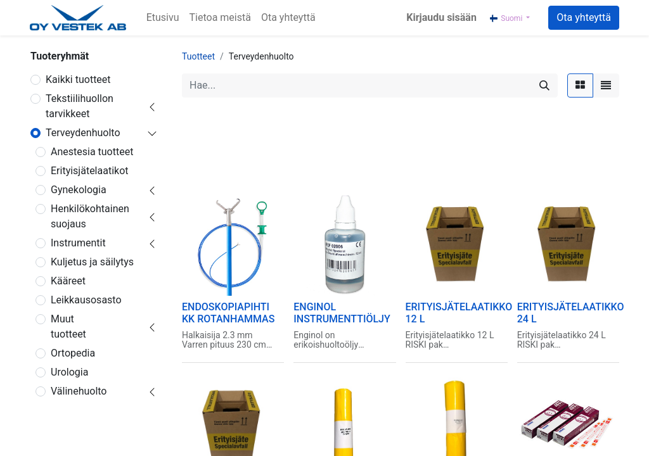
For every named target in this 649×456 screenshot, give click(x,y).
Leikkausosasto (86, 300)
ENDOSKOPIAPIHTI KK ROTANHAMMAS (228, 313)
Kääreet (68, 281)
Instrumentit (78, 243)
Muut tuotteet (68, 326)
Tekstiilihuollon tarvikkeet (79, 106)
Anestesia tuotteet (92, 152)
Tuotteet (198, 56)
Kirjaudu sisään (441, 17)
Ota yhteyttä (583, 17)
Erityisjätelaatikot (90, 171)
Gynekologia (78, 190)
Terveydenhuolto (83, 133)
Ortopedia (73, 353)
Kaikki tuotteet (78, 79)
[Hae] (544, 85)
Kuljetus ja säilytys (92, 262)
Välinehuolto (78, 391)
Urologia (69, 372)
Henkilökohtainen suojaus (90, 216)
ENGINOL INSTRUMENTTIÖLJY (341, 313)
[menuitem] (162, 17)
